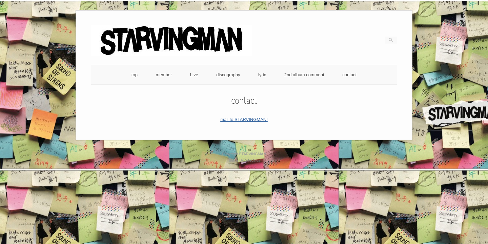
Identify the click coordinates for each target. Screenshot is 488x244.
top (134, 74)
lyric (262, 74)
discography (228, 74)
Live (194, 74)
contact (349, 74)
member (164, 74)
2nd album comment (304, 74)
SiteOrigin (253, 160)
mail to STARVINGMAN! (244, 119)
